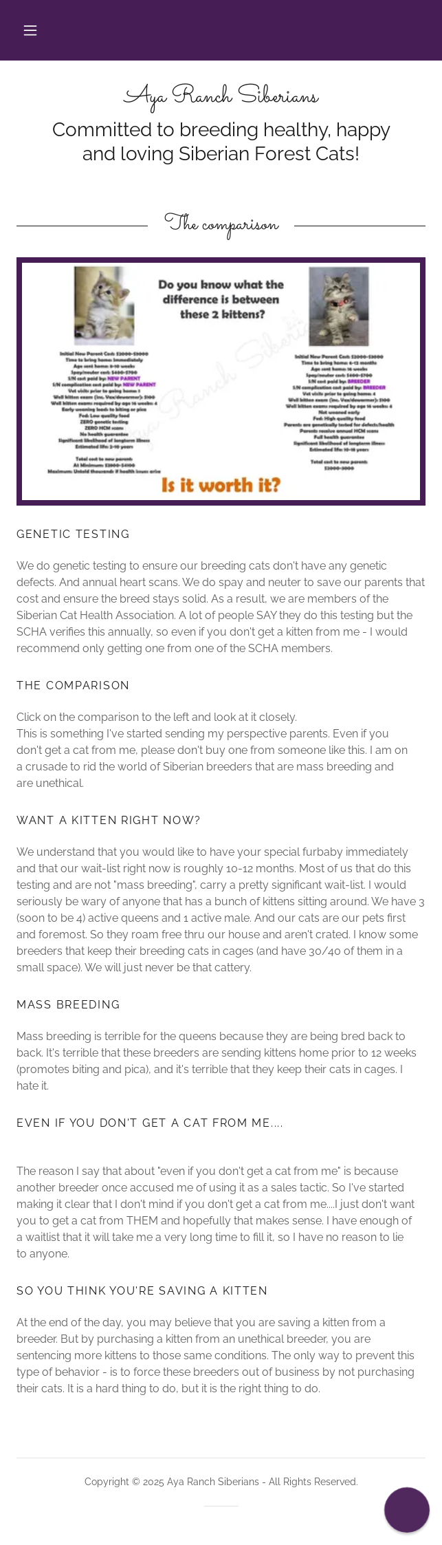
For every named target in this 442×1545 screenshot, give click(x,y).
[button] (30, 30)
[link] (221, 97)
